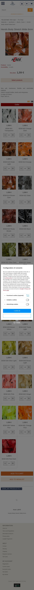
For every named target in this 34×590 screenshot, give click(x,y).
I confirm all (17, 310)
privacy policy (8, 278)
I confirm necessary (17, 315)
